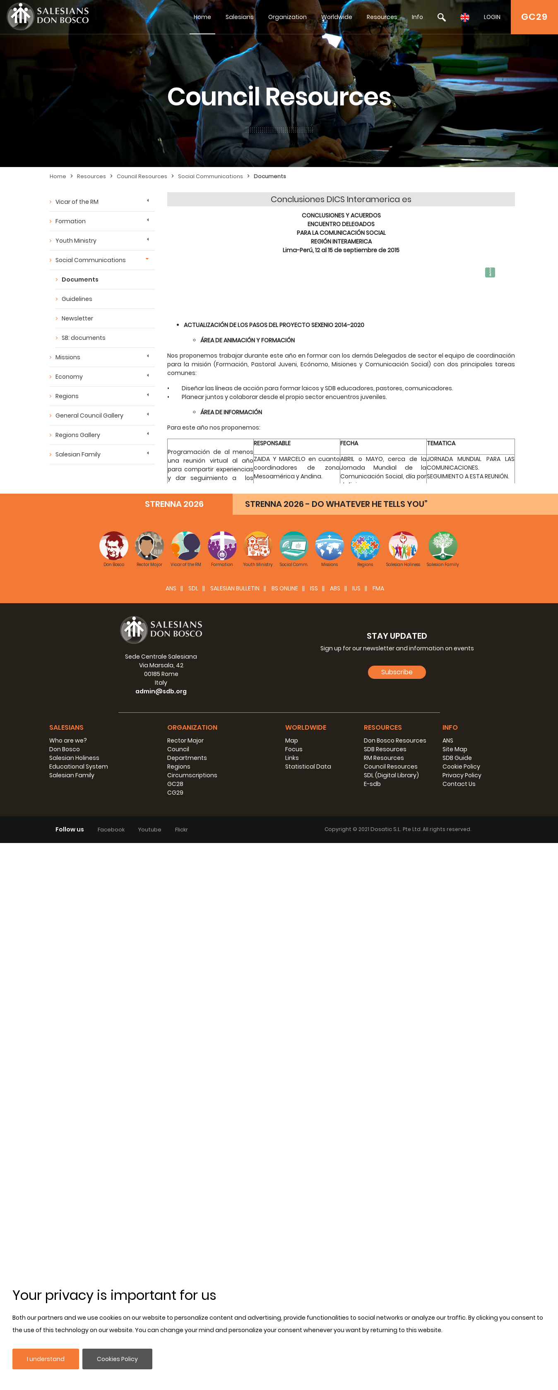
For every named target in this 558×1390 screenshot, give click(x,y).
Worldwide (336, 17)
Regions (67, 396)
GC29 (534, 16)
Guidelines (77, 299)
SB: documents (84, 338)
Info (417, 17)
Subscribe (397, 1219)
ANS (171, 1135)
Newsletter (77, 318)
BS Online (285, 1135)
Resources (382, 17)
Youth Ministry (75, 240)
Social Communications (210, 176)
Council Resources (142, 176)
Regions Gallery (77, 435)
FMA (378, 1135)
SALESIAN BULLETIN (235, 1135)
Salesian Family (78, 454)
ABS (335, 1135)
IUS (356, 1135)
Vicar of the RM (77, 202)
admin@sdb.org (161, 1238)
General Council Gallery (89, 415)
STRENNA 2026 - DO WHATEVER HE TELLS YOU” (336, 1051)
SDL (193, 1135)
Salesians (240, 17)
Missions (67, 357)
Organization (287, 17)
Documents (270, 176)
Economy (69, 377)
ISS (314, 1135)
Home (202, 17)
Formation (70, 221)
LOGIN (492, 17)
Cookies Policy (117, 1359)
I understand (46, 1359)
